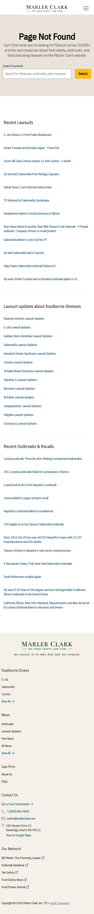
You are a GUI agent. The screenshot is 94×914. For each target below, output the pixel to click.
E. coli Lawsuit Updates (17, 327)
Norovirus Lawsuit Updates (19, 388)
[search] (37, 74)
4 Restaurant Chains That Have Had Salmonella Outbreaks (38, 563)
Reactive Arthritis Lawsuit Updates (24, 318)
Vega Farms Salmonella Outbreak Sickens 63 (30, 266)
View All (6, 701)
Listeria (5, 694)
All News (6, 746)
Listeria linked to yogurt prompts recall (26, 498)
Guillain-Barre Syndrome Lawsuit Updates (28, 336)
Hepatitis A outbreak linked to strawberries (28, 511)
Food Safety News (12, 880)
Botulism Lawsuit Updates (19, 397)
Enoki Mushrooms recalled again (22, 577)
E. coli (4, 679)
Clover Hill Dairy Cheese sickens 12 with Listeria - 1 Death (37, 161)
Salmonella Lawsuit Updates (20, 345)
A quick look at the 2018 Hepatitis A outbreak (30, 485)
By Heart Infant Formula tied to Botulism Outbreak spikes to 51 (41, 279)
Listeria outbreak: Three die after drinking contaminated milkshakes (43, 459)
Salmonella (8, 687)
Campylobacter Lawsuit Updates (22, 406)
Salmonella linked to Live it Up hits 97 (25, 240)
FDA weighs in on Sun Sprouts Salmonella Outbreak (34, 524)
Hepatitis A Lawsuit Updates (20, 380)
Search (83, 74)
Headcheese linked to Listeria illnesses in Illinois (32, 213)
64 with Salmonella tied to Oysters (24, 253)
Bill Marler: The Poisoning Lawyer (21, 858)
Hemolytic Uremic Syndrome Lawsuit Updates (30, 353)
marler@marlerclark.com (21, 818)
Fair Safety (7, 872)
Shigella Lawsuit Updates (18, 415)
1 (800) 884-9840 (18, 811)
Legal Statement (60, 903)
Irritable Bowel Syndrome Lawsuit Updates (29, 371)
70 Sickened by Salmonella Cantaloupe (26, 200)
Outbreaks (7, 724)
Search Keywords (13, 66)
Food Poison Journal (13, 887)
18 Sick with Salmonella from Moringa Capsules (31, 174)
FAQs (4, 781)
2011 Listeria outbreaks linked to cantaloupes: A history (36, 472)
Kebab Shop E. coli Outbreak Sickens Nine (28, 187)
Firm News (7, 738)
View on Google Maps (18, 835)
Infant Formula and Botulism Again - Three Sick (31, 148)
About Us (6, 774)
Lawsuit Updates (11, 731)
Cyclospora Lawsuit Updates (20, 423)
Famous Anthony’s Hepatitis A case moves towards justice (37, 550)
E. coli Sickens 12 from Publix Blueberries (27, 135)
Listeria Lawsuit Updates (18, 362)
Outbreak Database (12, 865)
